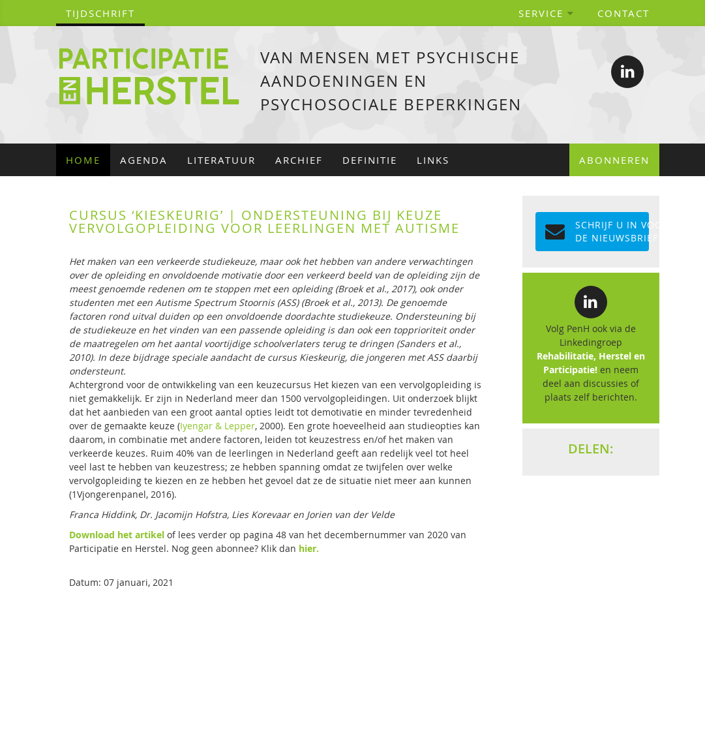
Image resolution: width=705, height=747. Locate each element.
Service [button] (546, 13)
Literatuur (221, 159)
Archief (299, 159)
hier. (309, 548)
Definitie (369, 159)
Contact (623, 13)
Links (433, 159)
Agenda (144, 159)
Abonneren (614, 159)
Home (83, 159)
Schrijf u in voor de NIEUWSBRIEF (597, 231)
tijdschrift (100, 13)
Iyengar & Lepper (217, 425)
